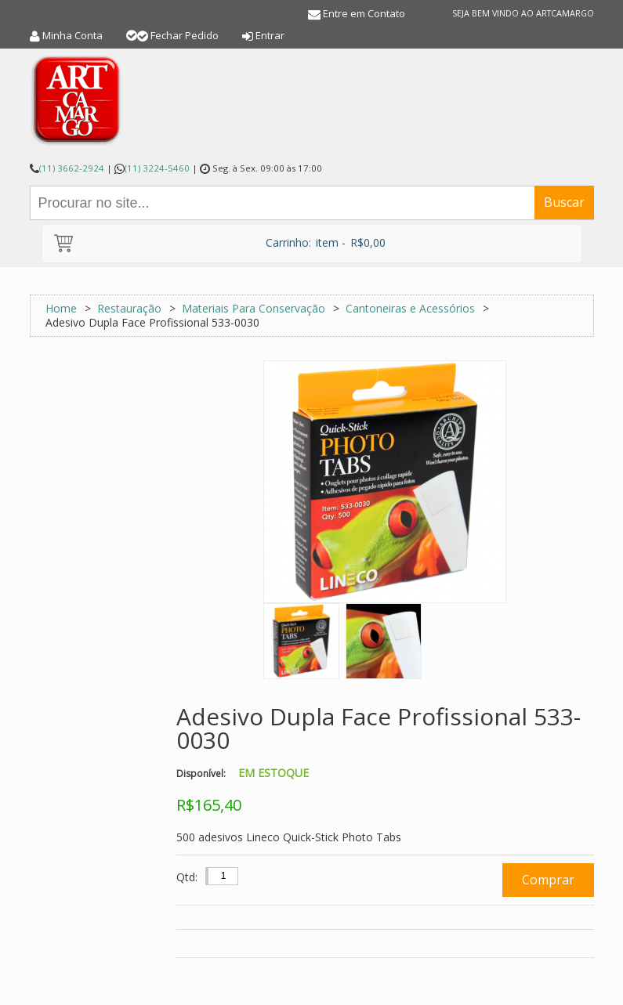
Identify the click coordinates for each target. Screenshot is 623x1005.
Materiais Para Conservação (255, 308)
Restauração (129, 308)
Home (61, 308)
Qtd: (186, 876)
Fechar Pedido (184, 35)
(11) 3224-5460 (157, 168)
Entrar (269, 35)
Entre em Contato (364, 13)
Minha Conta (72, 35)
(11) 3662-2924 (71, 168)
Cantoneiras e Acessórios (412, 308)
